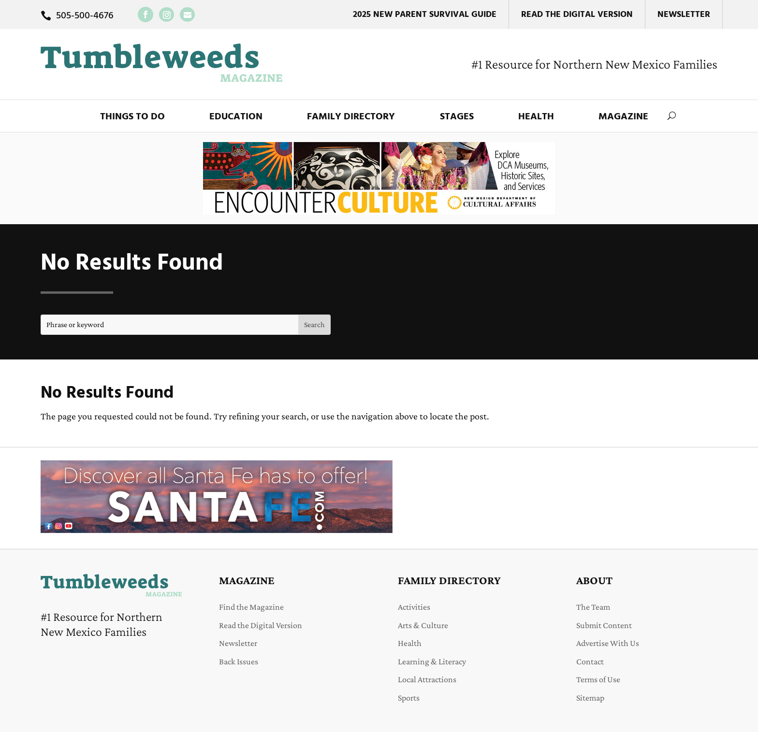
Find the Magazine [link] (251, 607)
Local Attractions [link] (427, 679)
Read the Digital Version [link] (577, 15)
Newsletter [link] (683, 15)
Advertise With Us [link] (607, 643)
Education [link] (235, 117)
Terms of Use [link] (598, 679)
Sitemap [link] (590, 698)
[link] (145, 14)
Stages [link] (457, 117)
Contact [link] (590, 661)
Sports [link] (409, 698)
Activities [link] (414, 607)
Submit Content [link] (604, 625)
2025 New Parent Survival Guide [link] (424, 15)
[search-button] (672, 116)
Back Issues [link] (238, 661)
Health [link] (536, 117)
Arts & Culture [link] (423, 625)
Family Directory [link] (351, 117)
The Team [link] (593, 607)
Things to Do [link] (132, 117)
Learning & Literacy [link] (432, 661)
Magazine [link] (623, 117)
